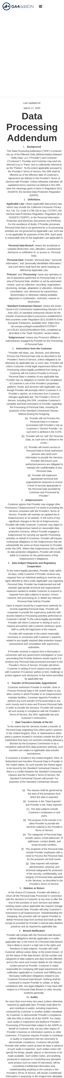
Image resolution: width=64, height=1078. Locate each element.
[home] (17, 6)
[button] (40, 6)
